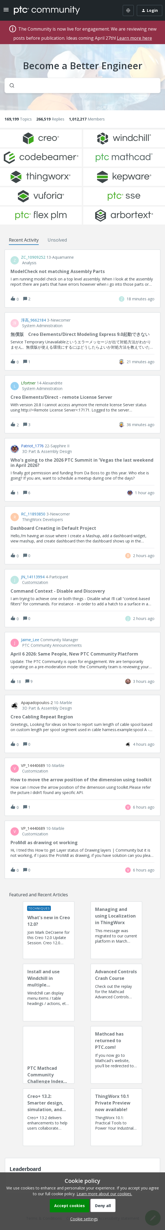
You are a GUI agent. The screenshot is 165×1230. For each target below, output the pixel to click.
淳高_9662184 (33, 320)
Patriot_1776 (32, 446)
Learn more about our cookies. (104, 1193)
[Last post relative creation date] (140, 299)
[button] (82, 1218)
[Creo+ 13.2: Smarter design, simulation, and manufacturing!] (49, 1117)
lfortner (28, 383)
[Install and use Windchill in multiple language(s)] (49, 993)
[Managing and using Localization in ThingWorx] (116, 930)
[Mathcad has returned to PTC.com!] (116, 1055)
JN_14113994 (32, 577)
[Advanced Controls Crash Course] (116, 993)
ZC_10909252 (33, 257)
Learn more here (134, 38)
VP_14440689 (33, 766)
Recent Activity (24, 240)
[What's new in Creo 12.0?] (49, 930)
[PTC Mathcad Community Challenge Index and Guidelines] (49, 1055)
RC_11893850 (33, 514)
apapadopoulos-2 (37, 703)
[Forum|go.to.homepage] (47, 10)
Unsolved (57, 240)
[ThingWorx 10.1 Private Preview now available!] (116, 1117)
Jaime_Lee (30, 640)
